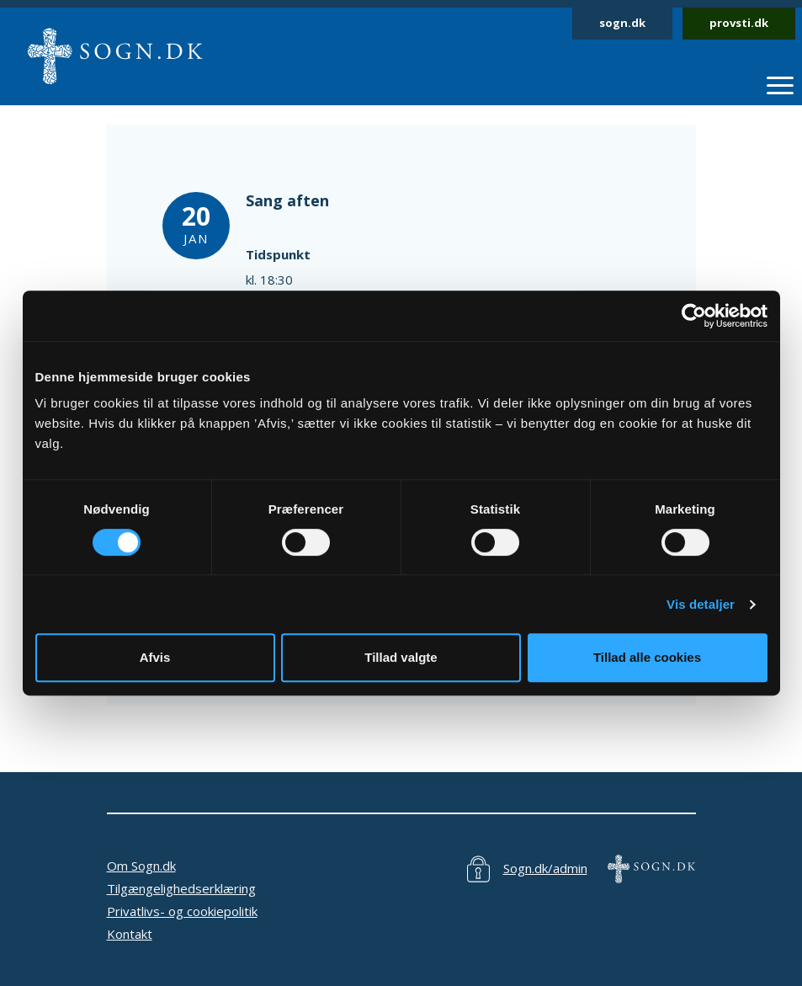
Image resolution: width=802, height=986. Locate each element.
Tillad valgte (400, 657)
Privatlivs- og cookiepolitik (182, 911)
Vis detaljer (701, 604)
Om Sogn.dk (141, 865)
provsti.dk (738, 22)
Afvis (155, 657)
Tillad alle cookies (647, 657)
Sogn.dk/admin (545, 868)
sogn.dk (622, 22)
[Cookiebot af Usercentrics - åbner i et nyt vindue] (693, 315)
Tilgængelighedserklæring (181, 888)
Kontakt (129, 933)
